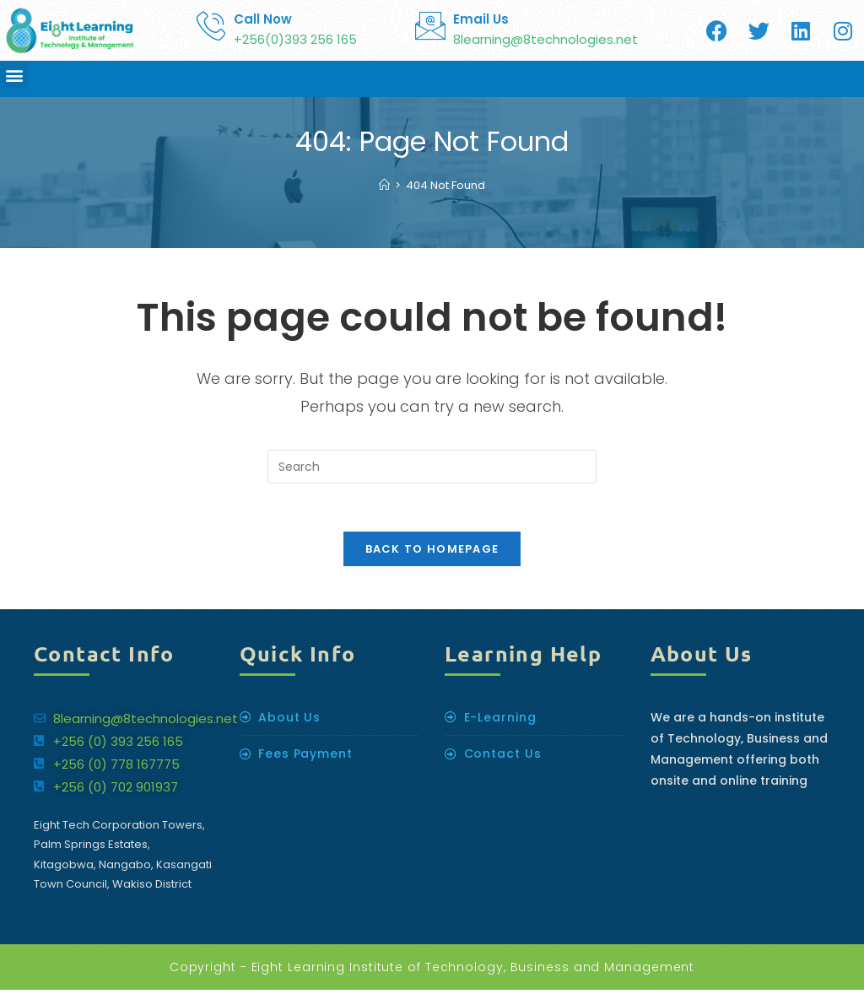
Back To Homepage (432, 552)
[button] (14, 75)
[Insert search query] (432, 466)
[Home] (384, 185)
